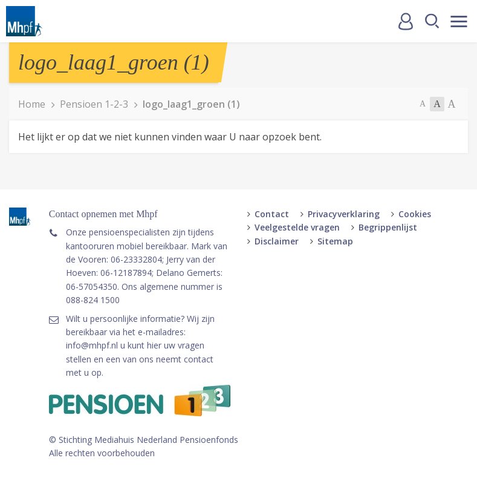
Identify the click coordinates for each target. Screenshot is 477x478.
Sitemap (335, 241)
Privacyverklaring (344, 214)
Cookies (414, 214)
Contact (272, 214)
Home (31, 104)
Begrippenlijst (388, 227)
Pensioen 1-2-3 (94, 104)
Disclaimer (277, 241)
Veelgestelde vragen (297, 227)
